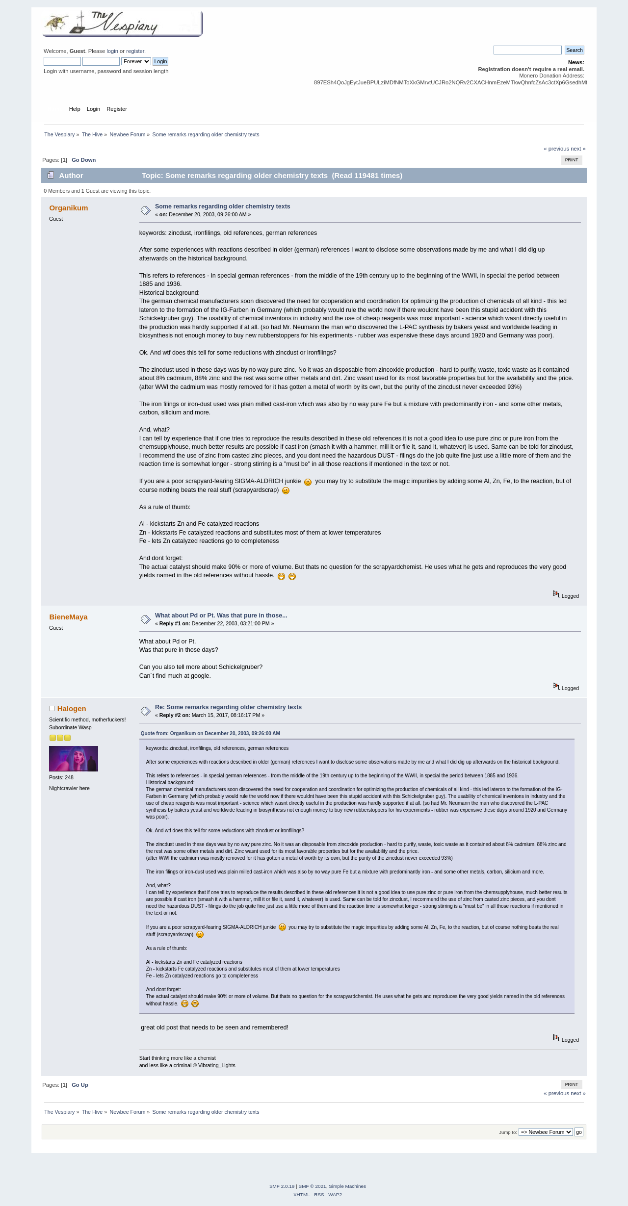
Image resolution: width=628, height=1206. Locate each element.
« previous (556, 149)
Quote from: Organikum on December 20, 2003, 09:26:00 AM (210, 733)
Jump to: (508, 1132)
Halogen (71, 708)
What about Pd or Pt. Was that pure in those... (221, 615)
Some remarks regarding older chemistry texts (222, 206)
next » (578, 149)
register (135, 51)
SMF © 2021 (312, 1186)
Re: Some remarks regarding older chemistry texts (228, 707)
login (112, 51)
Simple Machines (347, 1186)
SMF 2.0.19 (282, 1186)
